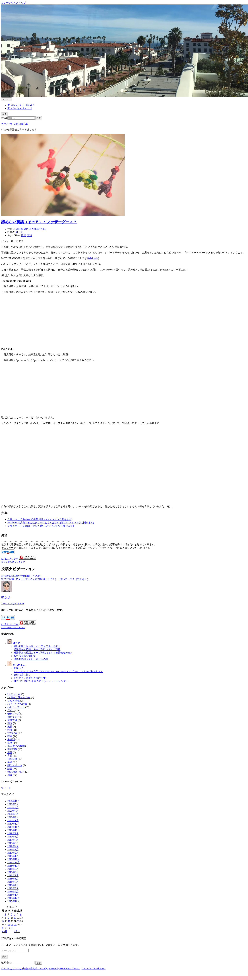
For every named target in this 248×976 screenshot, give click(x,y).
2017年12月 (13, 898)
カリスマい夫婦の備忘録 (14, 124)
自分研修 (12, 759)
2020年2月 (13, 817)
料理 (9, 729)
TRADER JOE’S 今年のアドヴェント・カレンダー (41, 681)
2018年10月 (13, 865)
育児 (23, 235)
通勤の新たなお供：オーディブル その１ (37, 646)
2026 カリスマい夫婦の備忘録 (20, 968)
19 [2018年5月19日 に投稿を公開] (18, 921)
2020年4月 (13, 810)
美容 (9, 752)
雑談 (9, 775)
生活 (9, 742)
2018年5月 (13, 882)
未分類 (11, 739)
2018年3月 (13, 888)
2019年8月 (13, 836)
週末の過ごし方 (16, 771)
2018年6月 (13, 878)
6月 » (17, 931)
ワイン (11, 710)
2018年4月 (13, 885)
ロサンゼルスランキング (13, 562)
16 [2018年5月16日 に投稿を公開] (9, 921)
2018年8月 (13, 872)
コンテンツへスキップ (13, 2)
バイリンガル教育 (17, 704)
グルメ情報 (13, 700)
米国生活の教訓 (16, 746)
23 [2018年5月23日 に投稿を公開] (9, 924)
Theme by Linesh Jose (93, 968)
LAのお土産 (14, 694)
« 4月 (4, 931)
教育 (9, 726)
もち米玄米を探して (25, 656)
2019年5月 (13, 843)
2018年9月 (13, 869)
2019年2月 (13, 852)
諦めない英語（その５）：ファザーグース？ (39, 222)
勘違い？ (18, 668)
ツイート (6, 788)
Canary (76, 968)
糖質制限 (12, 749)
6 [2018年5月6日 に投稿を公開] (20, 914)
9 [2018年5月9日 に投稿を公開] (8, 917)
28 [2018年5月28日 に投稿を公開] (3, 928)
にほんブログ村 (10, 558)
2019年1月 (13, 856)
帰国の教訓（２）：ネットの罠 (31, 659)
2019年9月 (13, 833)
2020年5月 (13, 807)
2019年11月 (13, 827)
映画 (9, 736)
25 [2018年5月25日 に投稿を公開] (15, 924)
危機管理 (12, 720)
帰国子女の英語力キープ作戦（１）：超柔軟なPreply (43, 652)
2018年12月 (13, 859)
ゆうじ (19, 232)
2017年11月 (13, 901)
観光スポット (14, 765)
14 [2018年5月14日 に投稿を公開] (3, 921)
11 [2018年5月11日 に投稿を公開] (15, 917)
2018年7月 (13, 875)
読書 (9, 768)
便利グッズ (13, 713)
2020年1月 (13, 820)
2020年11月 (13, 801)
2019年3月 (13, 849)
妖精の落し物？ (22, 674)
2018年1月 (13, 894)
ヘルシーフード (16, 707)
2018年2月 (13, 891)
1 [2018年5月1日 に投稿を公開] (5, 914)
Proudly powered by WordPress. (55, 968)
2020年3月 (13, 814)
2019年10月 (13, 830)
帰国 (9, 723)
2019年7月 (13, 840)
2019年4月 (13, 846)
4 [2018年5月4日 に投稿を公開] (14, 914)
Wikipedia (93, 258)
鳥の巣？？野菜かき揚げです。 (31, 678)
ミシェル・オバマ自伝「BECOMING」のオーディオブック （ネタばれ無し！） (58, 671)
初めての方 (13, 717)
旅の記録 (12, 733)
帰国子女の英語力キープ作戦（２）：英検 (37, 649)
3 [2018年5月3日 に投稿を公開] (11, 914)
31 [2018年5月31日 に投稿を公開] (12, 928)
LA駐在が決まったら (18, 697)
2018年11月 (13, 862)
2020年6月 (13, 804)
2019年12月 (13, 823)
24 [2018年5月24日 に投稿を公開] (12, 924)
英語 (29, 235)
